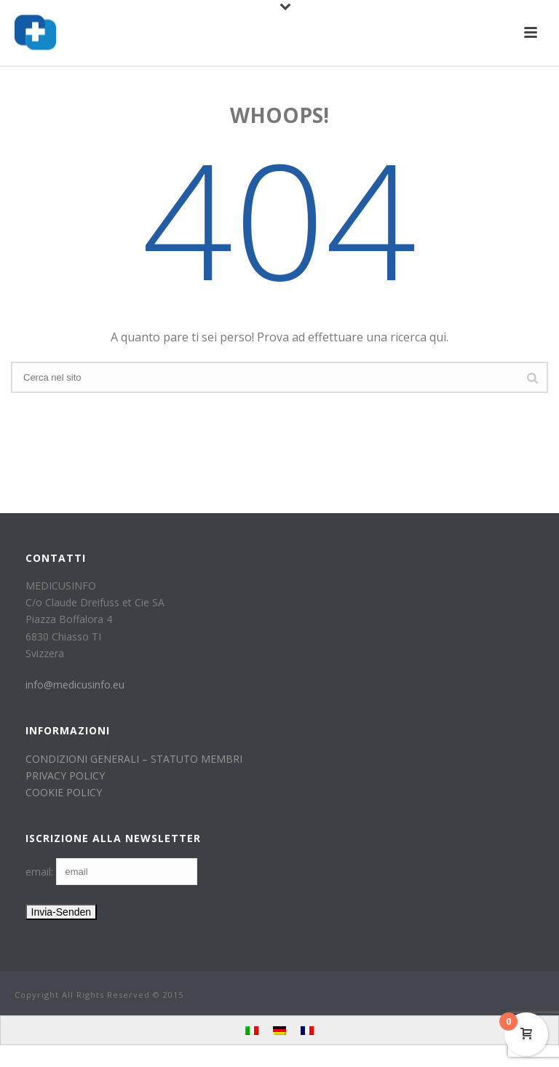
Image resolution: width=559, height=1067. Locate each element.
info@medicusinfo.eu (74, 684)
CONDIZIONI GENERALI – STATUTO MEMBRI (133, 759)
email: (40, 871)
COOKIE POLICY (63, 792)
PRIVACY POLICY (65, 775)
